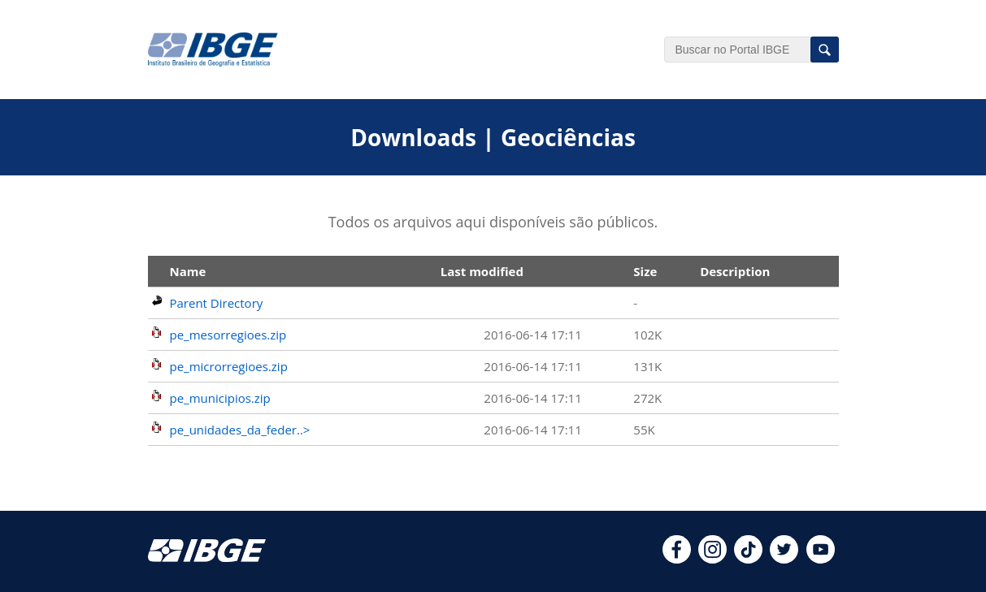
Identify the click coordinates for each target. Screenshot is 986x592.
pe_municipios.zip (220, 398)
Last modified (482, 271)
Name (188, 271)
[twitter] (784, 559)
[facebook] (676, 559)
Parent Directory (216, 303)
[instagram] (712, 559)
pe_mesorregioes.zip (228, 334)
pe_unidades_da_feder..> (240, 429)
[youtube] (820, 559)
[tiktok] (748, 559)
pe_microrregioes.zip (229, 366)
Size (645, 271)
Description (735, 271)
